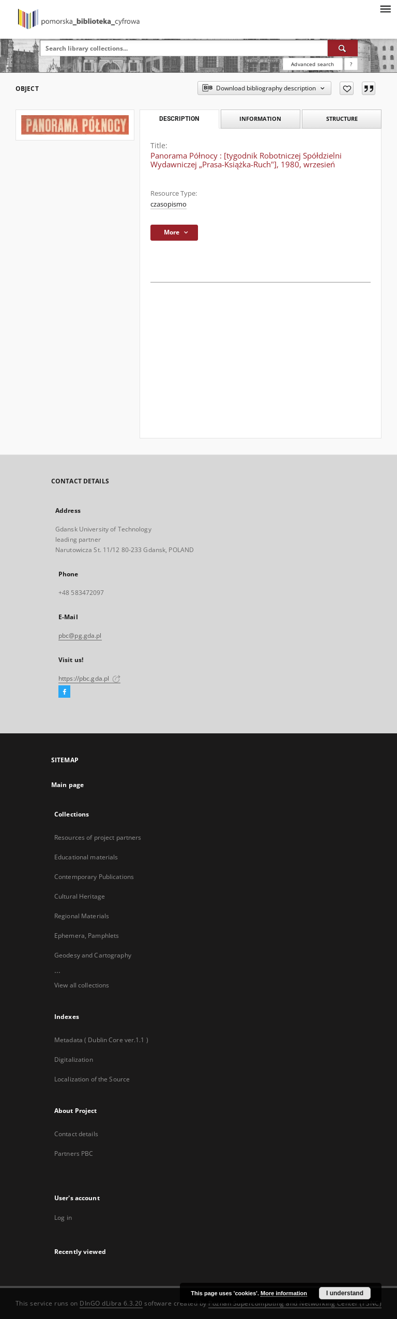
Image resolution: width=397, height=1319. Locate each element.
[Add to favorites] (347, 88)
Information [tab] (260, 118)
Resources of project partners (97, 837)
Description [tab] (179, 118)
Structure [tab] (342, 118)
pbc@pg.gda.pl (80, 635)
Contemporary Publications (94, 876)
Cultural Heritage (79, 896)
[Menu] (385, 8)
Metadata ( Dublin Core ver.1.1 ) (101, 1039)
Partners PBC (73, 1153)
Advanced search (312, 64)
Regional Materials (81, 916)
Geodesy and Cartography (92, 955)
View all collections (81, 985)
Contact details (76, 1133)
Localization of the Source (92, 1079)
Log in (63, 1217)
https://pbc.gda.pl (89, 678)
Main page (67, 784)
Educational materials (86, 857)
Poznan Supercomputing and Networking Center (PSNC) (294, 1303)
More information (284, 1293)
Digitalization (73, 1059)
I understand (344, 1293)
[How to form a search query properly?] (351, 64)
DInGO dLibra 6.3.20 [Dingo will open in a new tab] (111, 1303)
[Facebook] (64, 692)
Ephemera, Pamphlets (86, 935)
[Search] (343, 48)
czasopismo (168, 204)
